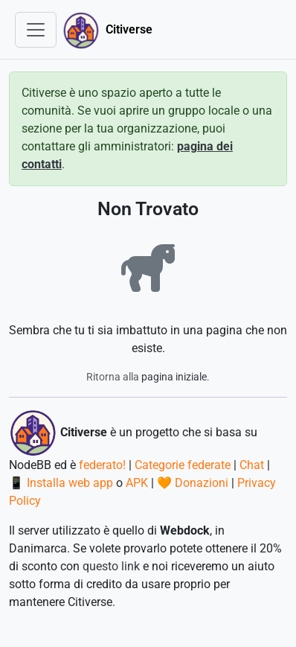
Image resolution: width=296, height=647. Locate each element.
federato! (102, 465)
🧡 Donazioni (192, 483)
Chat (251, 465)
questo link (111, 566)
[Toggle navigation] (36, 30)
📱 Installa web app (61, 483)
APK (137, 483)
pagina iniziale (174, 377)
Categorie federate (183, 465)
